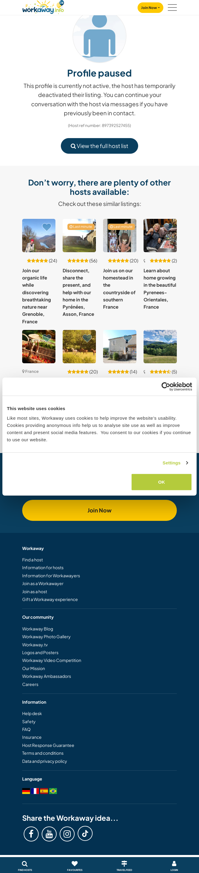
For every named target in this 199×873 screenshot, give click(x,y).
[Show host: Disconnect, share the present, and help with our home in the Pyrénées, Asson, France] (79, 235)
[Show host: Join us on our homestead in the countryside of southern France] (119, 235)
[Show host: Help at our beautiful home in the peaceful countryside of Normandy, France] (79, 346)
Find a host (32, 559)
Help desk (32, 713)
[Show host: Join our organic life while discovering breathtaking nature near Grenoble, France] (38, 235)
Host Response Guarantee (48, 745)
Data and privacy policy (44, 761)
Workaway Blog (37, 628)
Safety (29, 721)
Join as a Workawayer (43, 583)
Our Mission (33, 668)
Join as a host (34, 591)
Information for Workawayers (51, 575)
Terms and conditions (43, 753)
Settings (172, 462)
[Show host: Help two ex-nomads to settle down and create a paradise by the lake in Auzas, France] (119, 346)
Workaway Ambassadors (46, 676)
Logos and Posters (40, 652)
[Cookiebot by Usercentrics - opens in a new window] (166, 386)
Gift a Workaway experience (50, 599)
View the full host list (99, 145)
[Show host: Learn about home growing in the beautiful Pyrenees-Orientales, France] (160, 235)
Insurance (32, 737)
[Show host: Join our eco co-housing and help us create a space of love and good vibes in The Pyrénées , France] (160, 346)
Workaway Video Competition (51, 660)
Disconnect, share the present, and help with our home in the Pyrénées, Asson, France (78, 292)
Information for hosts (43, 567)
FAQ (26, 729)
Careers (30, 684)
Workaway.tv (35, 644)
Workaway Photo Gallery (46, 636)
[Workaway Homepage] (43, 6)
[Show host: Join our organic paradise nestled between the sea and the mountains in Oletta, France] (38, 346)
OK (161, 481)
